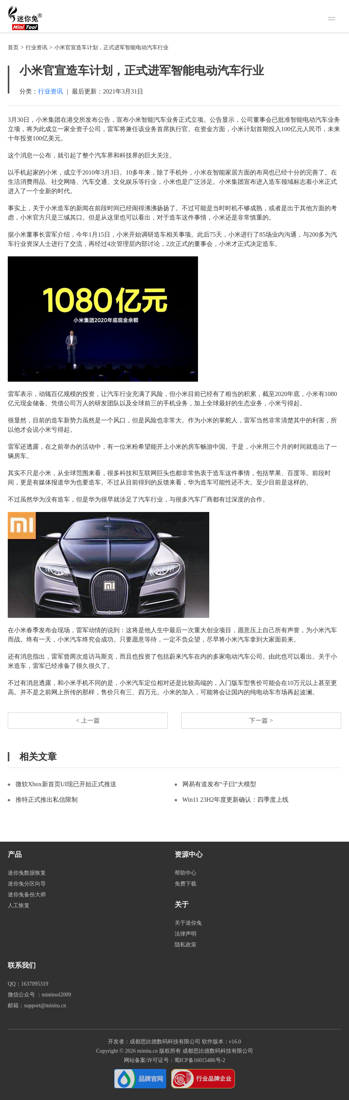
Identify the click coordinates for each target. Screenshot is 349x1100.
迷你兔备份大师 (27, 895)
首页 (13, 47)
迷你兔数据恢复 (27, 873)
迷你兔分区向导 (27, 884)
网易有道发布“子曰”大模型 (219, 784)
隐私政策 (185, 945)
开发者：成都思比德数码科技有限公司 (154, 1042)
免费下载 (185, 884)
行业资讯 (36, 47)
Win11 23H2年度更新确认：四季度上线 (235, 799)
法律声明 (185, 934)
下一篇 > (261, 720)
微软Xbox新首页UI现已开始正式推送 (66, 784)
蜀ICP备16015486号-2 (199, 1060)
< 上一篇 (88, 720)
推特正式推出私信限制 (47, 799)
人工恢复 (19, 905)
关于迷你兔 (188, 923)
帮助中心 (185, 873)
